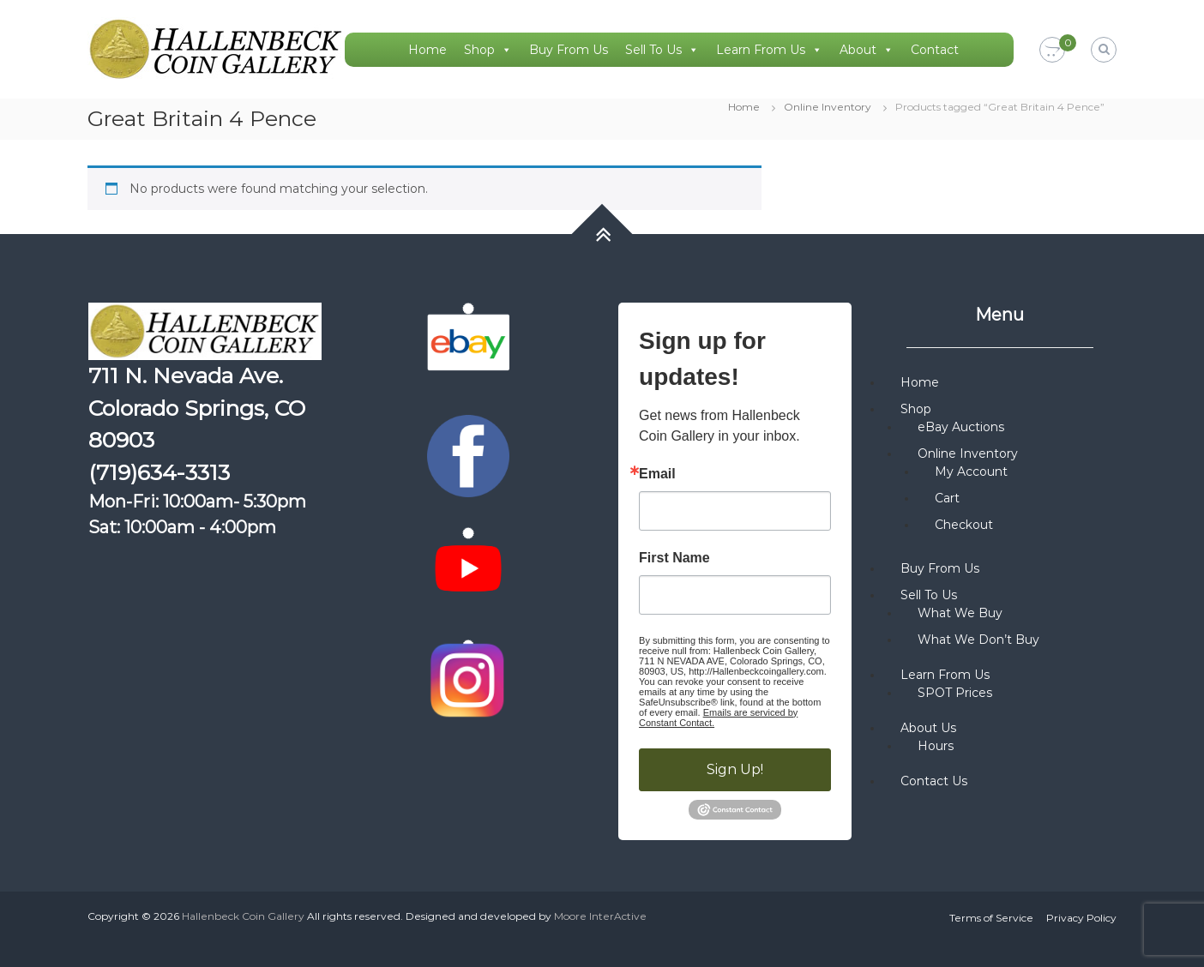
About (867, 50)
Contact (935, 49)
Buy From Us (568, 49)
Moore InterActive (600, 916)
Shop (488, 50)
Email (657, 474)
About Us (928, 728)
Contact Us (933, 781)
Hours (936, 746)
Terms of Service (991, 917)
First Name (674, 558)
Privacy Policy (1081, 917)
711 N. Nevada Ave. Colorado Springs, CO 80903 (196, 408)
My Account (971, 471)
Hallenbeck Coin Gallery (243, 916)
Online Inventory (827, 106)
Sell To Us (662, 50)
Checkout (964, 524)
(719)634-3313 (159, 472)
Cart (947, 498)
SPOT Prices (955, 692)
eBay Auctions (961, 427)
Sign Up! (735, 769)
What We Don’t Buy (978, 639)
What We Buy (960, 613)
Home (427, 49)
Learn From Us (769, 50)
